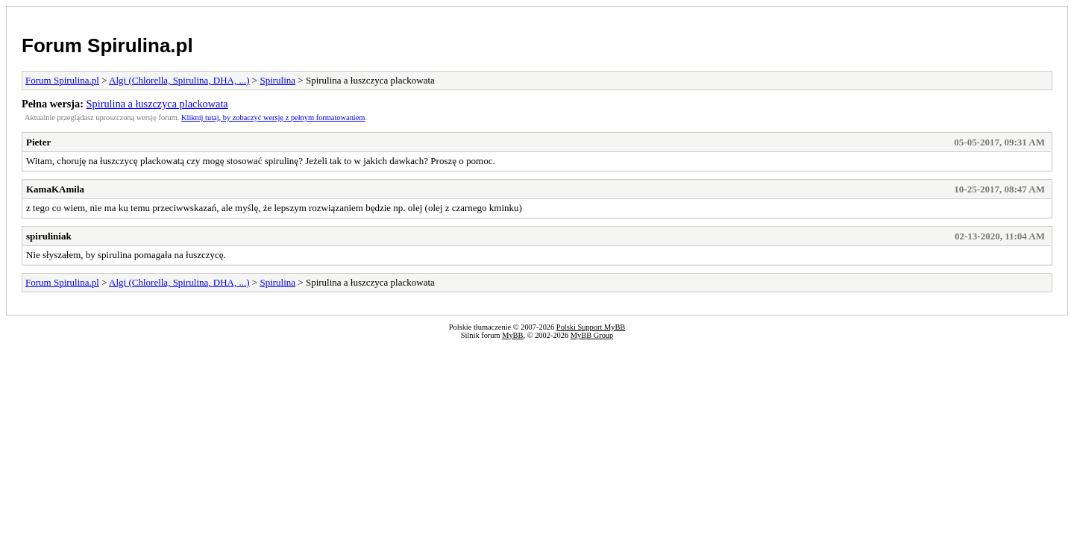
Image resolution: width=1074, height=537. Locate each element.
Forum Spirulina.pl (107, 45)
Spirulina (277, 80)
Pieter (38, 142)
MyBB (512, 335)
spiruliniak (49, 236)
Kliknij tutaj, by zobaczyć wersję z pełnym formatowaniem (273, 117)
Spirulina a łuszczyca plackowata (157, 104)
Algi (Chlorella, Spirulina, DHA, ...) (179, 80)
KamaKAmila (55, 189)
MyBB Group (592, 335)
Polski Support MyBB (590, 327)
